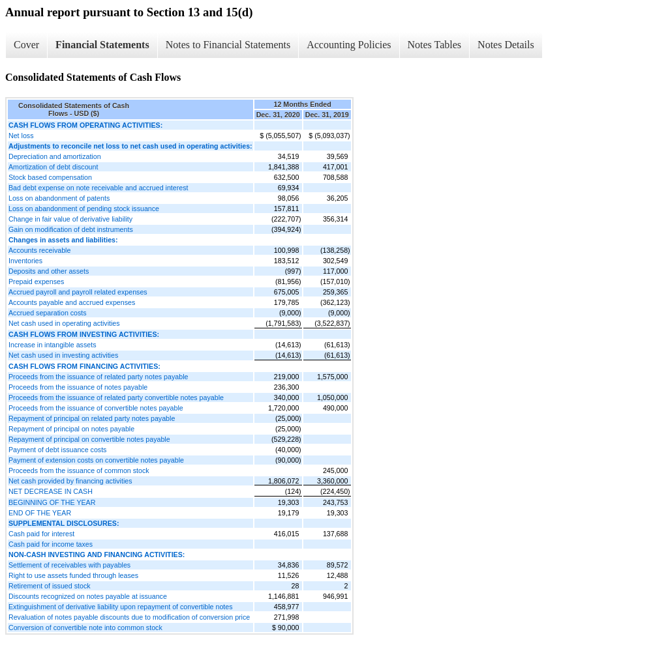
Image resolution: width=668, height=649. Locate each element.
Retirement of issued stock (49, 586)
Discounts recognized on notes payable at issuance (87, 596)
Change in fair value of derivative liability (70, 219)
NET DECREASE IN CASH (50, 491)
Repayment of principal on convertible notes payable (89, 439)
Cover (26, 44)
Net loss (21, 135)
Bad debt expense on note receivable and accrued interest (98, 188)
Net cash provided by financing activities (70, 481)
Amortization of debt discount (53, 167)
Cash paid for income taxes (50, 544)
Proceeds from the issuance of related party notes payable (98, 377)
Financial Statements (102, 44)
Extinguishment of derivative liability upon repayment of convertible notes (120, 607)
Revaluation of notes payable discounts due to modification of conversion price (129, 617)
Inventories (25, 261)
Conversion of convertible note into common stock (85, 627)
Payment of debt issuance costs (57, 450)
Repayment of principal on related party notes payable (91, 418)
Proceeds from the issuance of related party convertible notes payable (116, 397)
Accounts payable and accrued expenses (71, 302)
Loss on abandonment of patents (59, 198)
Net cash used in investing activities (63, 355)
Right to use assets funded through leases (73, 575)
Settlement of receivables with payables (69, 565)
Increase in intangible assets (52, 345)
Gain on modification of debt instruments (70, 229)
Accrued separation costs (47, 313)
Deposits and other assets (48, 271)
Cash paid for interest (41, 534)
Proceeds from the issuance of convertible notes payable (95, 408)
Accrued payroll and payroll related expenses (77, 292)
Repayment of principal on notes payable (71, 429)
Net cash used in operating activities (64, 323)
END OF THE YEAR (39, 513)
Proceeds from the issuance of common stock (78, 470)
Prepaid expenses (36, 281)
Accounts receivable (39, 250)
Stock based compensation (50, 177)
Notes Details (506, 44)
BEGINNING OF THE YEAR (51, 502)
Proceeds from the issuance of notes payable (77, 387)
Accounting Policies (349, 44)
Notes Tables (435, 44)
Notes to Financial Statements (228, 44)
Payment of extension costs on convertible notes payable (96, 460)
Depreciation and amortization (54, 156)
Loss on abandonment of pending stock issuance (83, 208)
